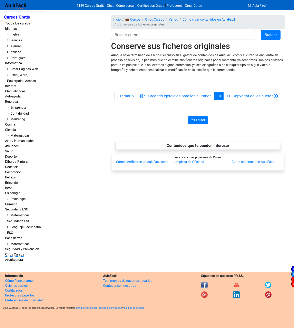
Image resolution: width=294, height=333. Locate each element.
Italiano (15, 52)
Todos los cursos (17, 23)
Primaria (11, 204)
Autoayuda (13, 96)
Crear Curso (193, 6)
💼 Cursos (132, 19)
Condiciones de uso (87, 307)
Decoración (13, 172)
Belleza (10, 177)
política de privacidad (110, 307)
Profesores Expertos (20, 295)
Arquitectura (14, 260)
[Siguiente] (252, 96)
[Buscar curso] (183, 35)
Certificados (14, 290)
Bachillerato (13, 238)
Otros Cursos (14, 254)
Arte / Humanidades (20, 141)
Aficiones (12, 146)
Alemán (15, 46)
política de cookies (134, 307)
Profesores (175, 6)
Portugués (18, 58)
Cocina (10, 124)
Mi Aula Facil (257, 6)
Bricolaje (11, 183)
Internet (10, 86)
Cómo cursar (125, 6)
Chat (110, 6)
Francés (16, 40)
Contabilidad (19, 113)
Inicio (117, 19)
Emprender (18, 108)
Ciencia (10, 130)
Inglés (14, 34)
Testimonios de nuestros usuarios (127, 281)
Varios (173, 19)
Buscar (270, 34)
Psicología (12, 193)
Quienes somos (16, 286)
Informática (13, 63)
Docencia (12, 167)
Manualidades (15, 91)
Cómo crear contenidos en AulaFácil (209, 19)
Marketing (17, 119)
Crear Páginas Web (24, 69)
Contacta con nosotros (119, 286)
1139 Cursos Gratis (91, 6)
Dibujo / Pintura (16, 162)
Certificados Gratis (150, 6)
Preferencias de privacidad (24, 300)
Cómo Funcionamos (19, 281)
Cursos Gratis (17, 17)
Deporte (11, 156)
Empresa (11, 102)
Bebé (8, 188)
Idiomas (11, 29)
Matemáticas (20, 135)
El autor (198, 120)
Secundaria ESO (16, 209)
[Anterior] (175, 96)
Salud (9, 151)
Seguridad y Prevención (22, 249)
